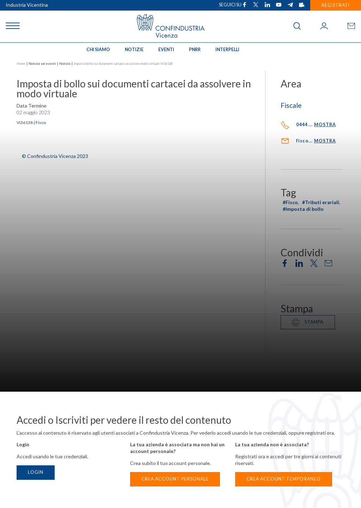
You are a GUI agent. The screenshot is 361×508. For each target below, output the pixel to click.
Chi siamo (98, 49)
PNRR (195, 49)
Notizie (134, 49)
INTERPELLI (227, 49)
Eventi (166, 49)
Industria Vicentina (27, 5)
